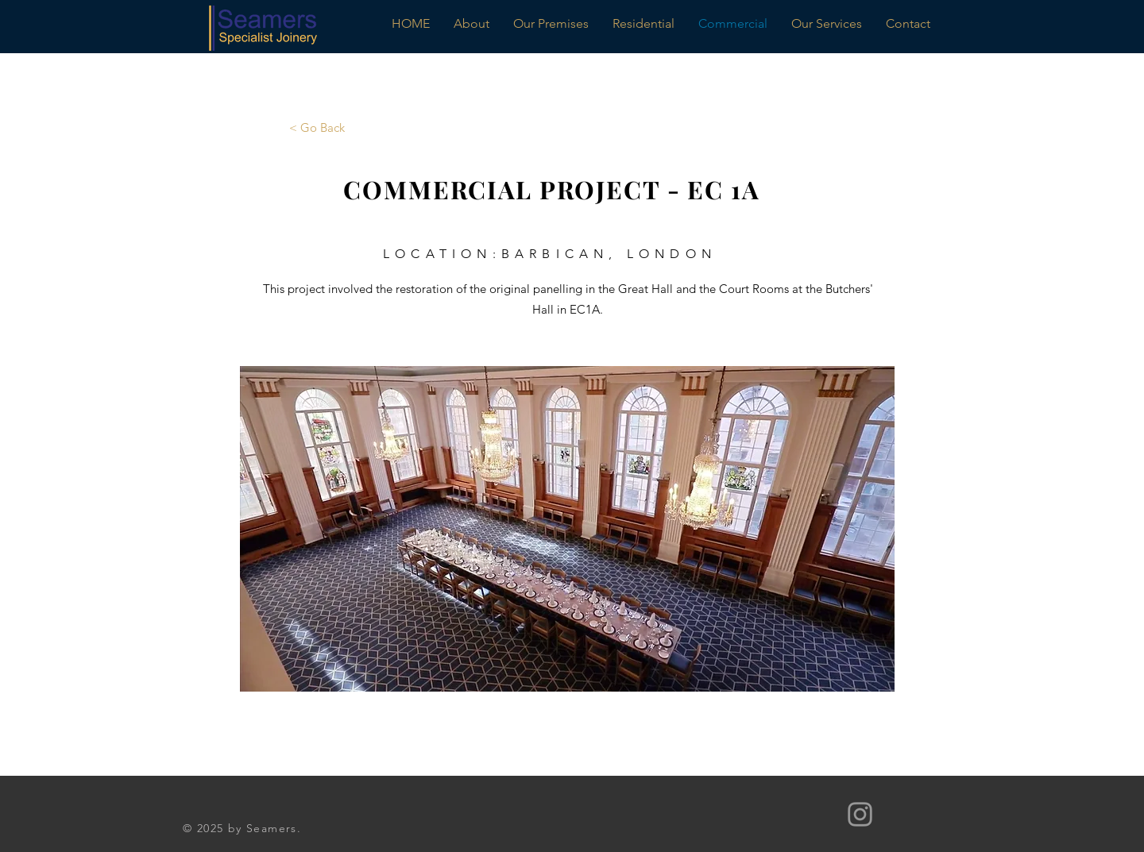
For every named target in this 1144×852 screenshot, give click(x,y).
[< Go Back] (317, 127)
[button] (567, 529)
